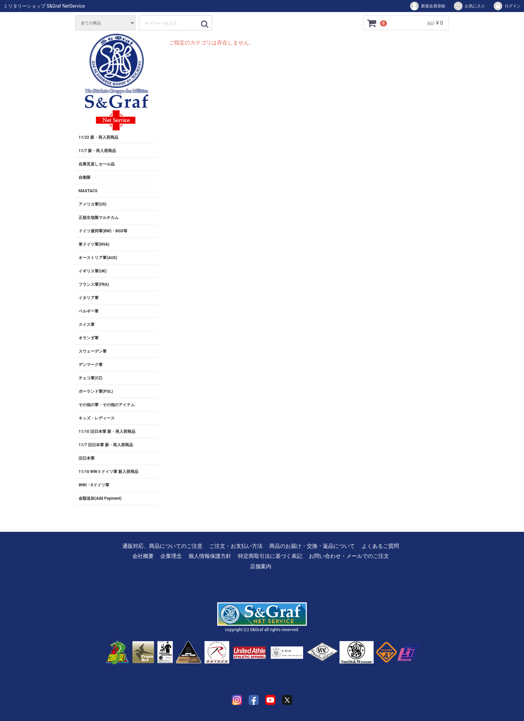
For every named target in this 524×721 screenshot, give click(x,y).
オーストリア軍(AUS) (98, 257)
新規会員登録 (427, 6)
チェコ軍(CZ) (91, 378)
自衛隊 (85, 177)
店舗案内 (260, 566)
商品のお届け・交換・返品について (312, 546)
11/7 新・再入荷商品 (97, 150)
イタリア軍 (89, 297)
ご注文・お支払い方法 (236, 546)
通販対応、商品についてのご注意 (162, 546)
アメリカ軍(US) (93, 204)
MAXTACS (88, 191)
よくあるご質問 (380, 546)
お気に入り (469, 6)
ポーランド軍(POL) (96, 391)
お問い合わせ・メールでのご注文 (349, 556)
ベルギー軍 (89, 311)
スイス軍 (87, 324)
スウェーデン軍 (93, 351)
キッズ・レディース (97, 418)
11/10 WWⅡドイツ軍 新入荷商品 (108, 471)
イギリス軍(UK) (93, 271)
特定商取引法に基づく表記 (270, 556)
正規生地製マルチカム (99, 217)
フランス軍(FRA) (94, 284)
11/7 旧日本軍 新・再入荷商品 (106, 445)
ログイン (507, 6)
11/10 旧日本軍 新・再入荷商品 (107, 431)
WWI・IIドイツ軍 (94, 485)
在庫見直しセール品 (97, 164)
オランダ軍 (89, 338)
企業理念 (171, 556)
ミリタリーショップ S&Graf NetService (44, 6)
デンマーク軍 (91, 364)
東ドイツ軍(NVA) (94, 244)
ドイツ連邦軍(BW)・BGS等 (103, 231)
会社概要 (143, 556)
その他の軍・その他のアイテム (107, 404)
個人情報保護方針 (209, 556)
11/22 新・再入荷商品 (98, 137)
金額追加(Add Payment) (100, 498)
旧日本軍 (87, 458)
